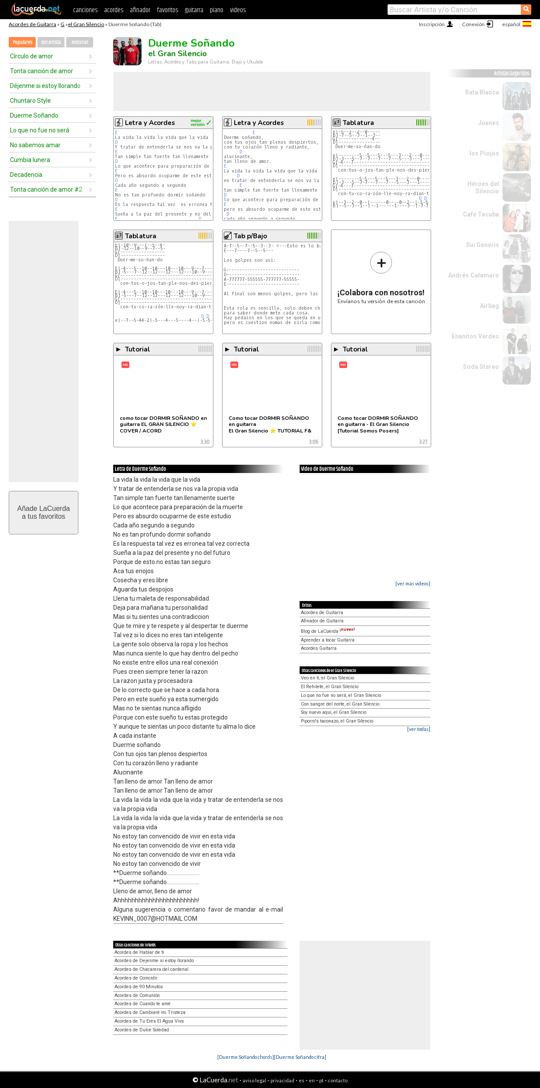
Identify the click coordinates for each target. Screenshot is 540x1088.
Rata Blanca (482, 92)
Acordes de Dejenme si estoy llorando (154, 960)
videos (238, 10)
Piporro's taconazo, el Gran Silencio (337, 721)
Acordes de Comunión (137, 995)
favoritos (167, 10)
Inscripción (432, 24)
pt (321, 1080)
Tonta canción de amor (41, 71)
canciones (85, 10)
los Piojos (484, 153)
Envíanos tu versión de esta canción (381, 277)
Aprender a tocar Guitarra (327, 640)
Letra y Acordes (150, 122)
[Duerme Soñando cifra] (300, 1057)
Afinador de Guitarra (322, 621)
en (312, 1080)
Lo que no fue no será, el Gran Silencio (341, 695)
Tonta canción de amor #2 (46, 189)
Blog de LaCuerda (328, 631)
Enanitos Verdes (475, 336)
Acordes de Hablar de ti (139, 952)
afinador (140, 10)
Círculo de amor (31, 56)
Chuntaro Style (30, 100)
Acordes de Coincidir (136, 978)
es (301, 1080)
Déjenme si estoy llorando (45, 85)
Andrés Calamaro (473, 275)
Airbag (489, 305)
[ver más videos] (412, 583)
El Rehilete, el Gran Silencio (329, 686)
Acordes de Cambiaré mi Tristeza (150, 1012)
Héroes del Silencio (483, 187)
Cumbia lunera (30, 159)
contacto (338, 1080)
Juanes (488, 122)
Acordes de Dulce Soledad (142, 1030)
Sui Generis (482, 244)
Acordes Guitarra (319, 648)
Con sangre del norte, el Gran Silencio (340, 704)
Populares (22, 42)
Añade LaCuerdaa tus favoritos (43, 512)
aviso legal (254, 1080)
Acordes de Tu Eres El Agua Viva (149, 1021)
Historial (79, 42)
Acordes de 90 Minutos (139, 987)
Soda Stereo (481, 366)
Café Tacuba (481, 214)
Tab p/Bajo (250, 236)
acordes (113, 10)
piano (216, 10)
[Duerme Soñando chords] (245, 1057)
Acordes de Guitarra (32, 24)
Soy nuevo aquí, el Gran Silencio (333, 712)
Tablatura (358, 122)
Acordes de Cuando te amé (143, 1004)
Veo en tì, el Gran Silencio (327, 678)
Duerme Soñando (34, 115)
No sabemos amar (35, 145)
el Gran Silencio (86, 24)
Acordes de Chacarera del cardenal (152, 969)
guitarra (194, 10)
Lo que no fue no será (39, 130)
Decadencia (26, 174)
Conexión (473, 24)
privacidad (282, 1080)
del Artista (51, 42)
